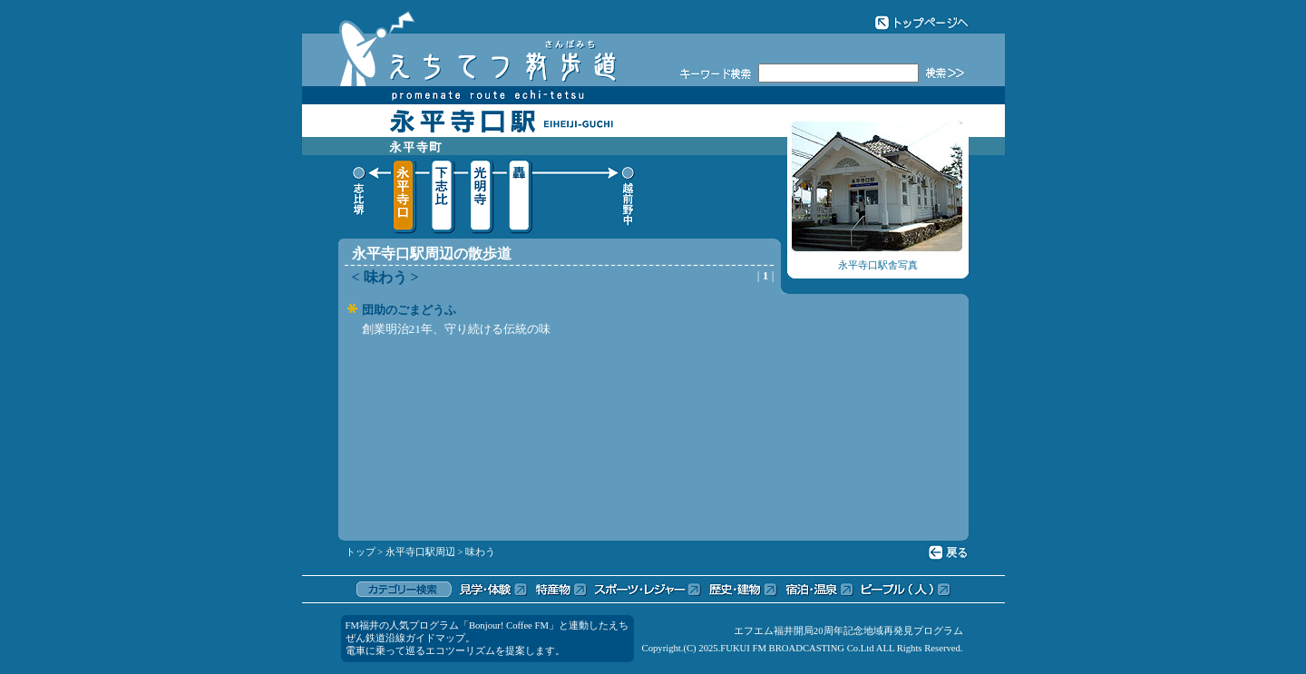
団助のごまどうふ (409, 310)
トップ (360, 552)
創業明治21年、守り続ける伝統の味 (456, 329)
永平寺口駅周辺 (420, 552)
